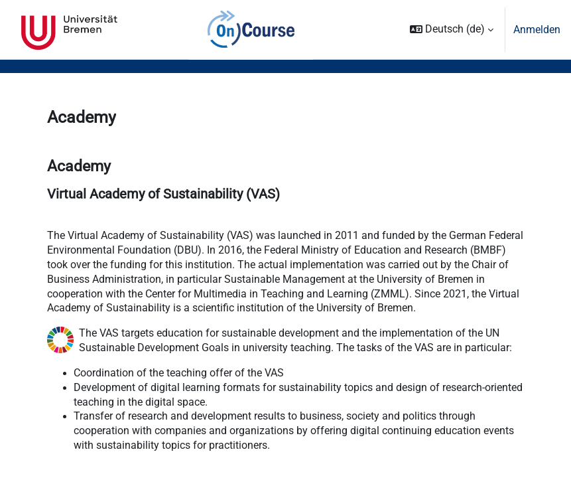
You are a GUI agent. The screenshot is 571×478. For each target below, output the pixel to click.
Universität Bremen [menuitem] (69, 30)
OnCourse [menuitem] (251, 30)
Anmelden (536, 29)
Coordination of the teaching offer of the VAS (179, 373)
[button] (451, 29)
